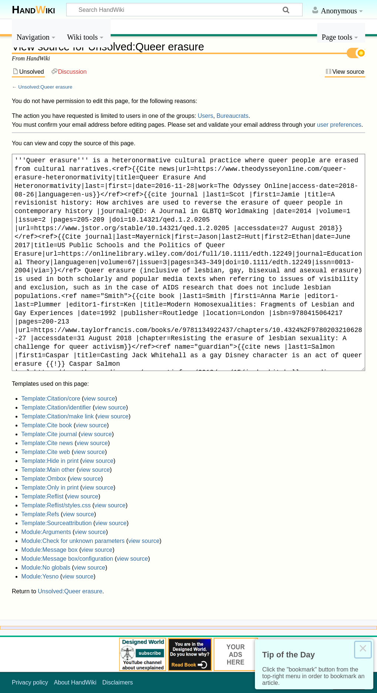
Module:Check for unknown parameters (73, 541)
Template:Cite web (45, 452)
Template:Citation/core (50, 398)
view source (99, 398)
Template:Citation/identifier (56, 407)
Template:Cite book (46, 425)
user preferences (339, 125)
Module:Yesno (40, 576)
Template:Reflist (42, 496)
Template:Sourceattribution (56, 523)
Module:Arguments (46, 532)
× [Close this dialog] (363, 650)
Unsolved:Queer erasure (45, 87)
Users (205, 116)
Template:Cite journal (49, 434)
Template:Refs (40, 514)
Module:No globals (46, 567)
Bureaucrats (232, 116)
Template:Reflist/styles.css (56, 505)
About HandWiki (75, 682)
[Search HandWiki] (184, 9)
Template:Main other (48, 470)
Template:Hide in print (50, 461)
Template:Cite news (47, 443)
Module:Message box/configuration (67, 559)
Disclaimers (117, 682)
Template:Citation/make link (57, 416)
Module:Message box (49, 550)
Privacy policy (30, 682)
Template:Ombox (43, 478)
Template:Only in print (50, 487)
